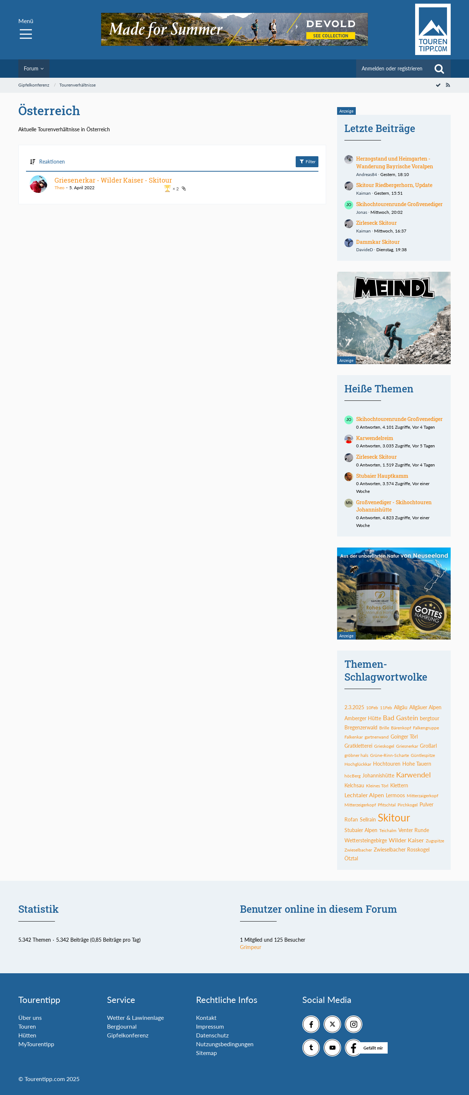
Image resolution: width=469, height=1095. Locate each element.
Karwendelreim (374, 438)
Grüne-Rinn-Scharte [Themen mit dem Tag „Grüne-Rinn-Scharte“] (389, 755)
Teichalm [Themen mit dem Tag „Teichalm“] (387, 830)
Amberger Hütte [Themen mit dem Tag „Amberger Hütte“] (362, 718)
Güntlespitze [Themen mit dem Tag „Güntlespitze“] (423, 755)
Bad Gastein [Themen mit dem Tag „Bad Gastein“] (400, 718)
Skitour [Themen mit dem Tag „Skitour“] (394, 817)
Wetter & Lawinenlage (135, 1017)
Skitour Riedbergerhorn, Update (394, 185)
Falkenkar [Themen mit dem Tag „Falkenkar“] (353, 737)
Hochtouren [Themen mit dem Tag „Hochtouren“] (386, 764)
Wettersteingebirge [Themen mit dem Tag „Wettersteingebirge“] (365, 840)
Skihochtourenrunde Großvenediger (399, 204)
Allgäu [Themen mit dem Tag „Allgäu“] (400, 707)
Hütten (27, 1035)
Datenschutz (212, 1035)
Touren (27, 1026)
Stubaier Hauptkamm (382, 475)
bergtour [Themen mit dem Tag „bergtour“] (429, 718)
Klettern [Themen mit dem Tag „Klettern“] (399, 785)
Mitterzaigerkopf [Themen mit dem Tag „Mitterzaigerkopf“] (422, 795)
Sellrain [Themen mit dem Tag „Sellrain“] (368, 819)
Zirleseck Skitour (376, 222)
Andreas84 (366, 174)
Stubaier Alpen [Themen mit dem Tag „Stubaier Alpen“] (360, 830)
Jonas (361, 212)
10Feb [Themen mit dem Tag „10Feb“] (372, 707)
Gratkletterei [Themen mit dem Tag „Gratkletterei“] (358, 746)
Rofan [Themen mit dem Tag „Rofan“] (351, 819)
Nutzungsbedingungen (225, 1043)
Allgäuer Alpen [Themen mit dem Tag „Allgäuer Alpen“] (425, 707)
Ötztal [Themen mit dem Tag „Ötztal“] (351, 858)
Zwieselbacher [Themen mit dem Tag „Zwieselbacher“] (358, 850)
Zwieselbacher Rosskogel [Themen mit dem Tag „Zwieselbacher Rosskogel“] (401, 849)
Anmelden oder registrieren (392, 68)
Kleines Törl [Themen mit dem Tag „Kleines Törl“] (377, 785)
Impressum (210, 1026)
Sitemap (206, 1052)
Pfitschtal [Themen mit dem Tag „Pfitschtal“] (387, 804)
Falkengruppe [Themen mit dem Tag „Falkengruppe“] (426, 727)
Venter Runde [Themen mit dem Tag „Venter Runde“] (413, 830)
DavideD (364, 249)
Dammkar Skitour (378, 241)
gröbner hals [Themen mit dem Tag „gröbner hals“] (356, 755)
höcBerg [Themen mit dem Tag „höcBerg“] (352, 776)
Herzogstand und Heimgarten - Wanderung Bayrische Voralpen (394, 162)
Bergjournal (122, 1026)
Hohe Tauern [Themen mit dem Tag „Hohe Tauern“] (416, 764)
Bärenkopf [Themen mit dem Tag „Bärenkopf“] (401, 727)
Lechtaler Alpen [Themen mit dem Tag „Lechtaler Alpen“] (364, 794)
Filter (307, 161)
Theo (59, 187)
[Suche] (439, 68)
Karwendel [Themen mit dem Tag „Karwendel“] (413, 774)
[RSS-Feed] (448, 85)
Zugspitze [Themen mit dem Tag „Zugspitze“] (435, 840)
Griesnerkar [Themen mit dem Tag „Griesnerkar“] (407, 746)
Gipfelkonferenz (127, 1035)
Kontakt (206, 1017)
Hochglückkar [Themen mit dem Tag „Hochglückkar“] (357, 764)
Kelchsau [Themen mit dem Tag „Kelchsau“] (354, 785)
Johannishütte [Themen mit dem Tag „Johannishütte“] (378, 775)
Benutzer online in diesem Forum (318, 908)
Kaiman (363, 193)
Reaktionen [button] (52, 161)
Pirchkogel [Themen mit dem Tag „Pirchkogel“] (408, 804)
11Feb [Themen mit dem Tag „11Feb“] (386, 707)
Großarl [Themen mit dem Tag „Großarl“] (428, 746)
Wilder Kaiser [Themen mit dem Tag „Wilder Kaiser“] (406, 839)
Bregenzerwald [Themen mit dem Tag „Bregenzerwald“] (360, 727)
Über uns (30, 1017)
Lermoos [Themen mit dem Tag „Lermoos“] (395, 795)
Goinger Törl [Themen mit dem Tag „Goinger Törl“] (404, 736)
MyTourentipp (36, 1043)
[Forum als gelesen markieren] (438, 85)
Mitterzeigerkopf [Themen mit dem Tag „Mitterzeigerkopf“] (360, 804)
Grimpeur (250, 947)
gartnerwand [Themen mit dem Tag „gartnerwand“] (377, 737)
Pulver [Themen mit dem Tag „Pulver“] (426, 804)
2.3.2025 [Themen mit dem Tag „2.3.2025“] (354, 707)
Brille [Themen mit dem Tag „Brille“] (384, 727)
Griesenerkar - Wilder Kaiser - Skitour (113, 180)
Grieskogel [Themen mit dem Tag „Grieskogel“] (384, 746)
